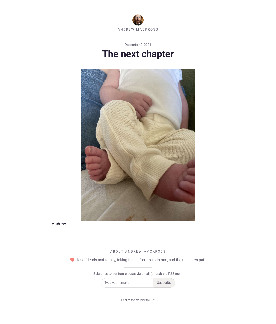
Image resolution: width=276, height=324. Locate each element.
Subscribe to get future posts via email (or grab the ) (138, 274)
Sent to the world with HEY (138, 300)
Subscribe (164, 283)
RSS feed (175, 274)
